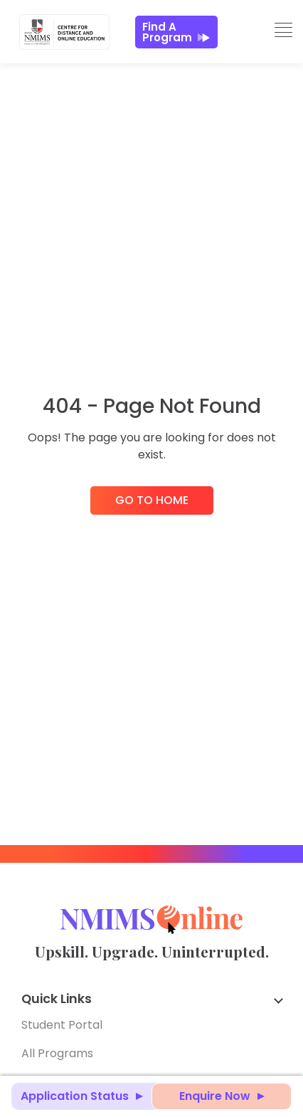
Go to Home (151, 500)
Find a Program (176, 32)
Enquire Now (214, 1096)
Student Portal (61, 1025)
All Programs (57, 1053)
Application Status (75, 1096)
